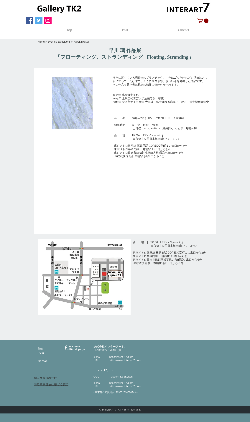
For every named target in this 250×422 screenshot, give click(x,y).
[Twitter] (38, 20)
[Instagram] (48, 20)
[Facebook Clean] (66, 347)
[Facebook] (29, 20)
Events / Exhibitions (59, 42)
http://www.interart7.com (125, 360)
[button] (202, 21)
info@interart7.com (120, 356)
